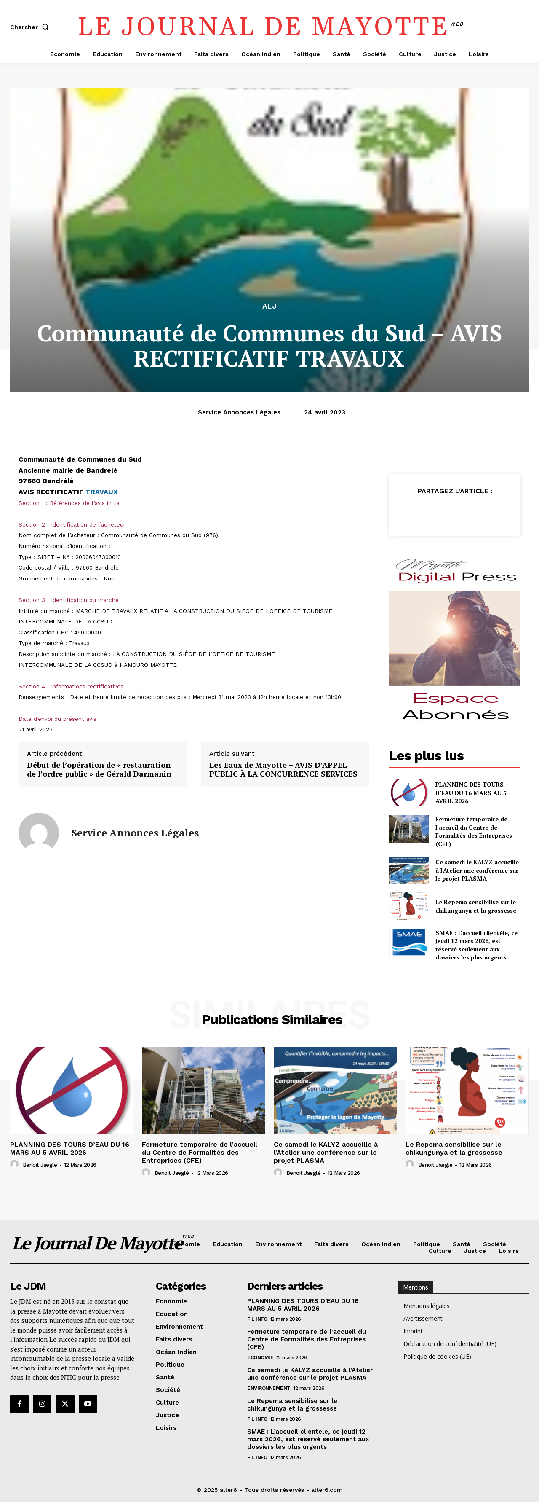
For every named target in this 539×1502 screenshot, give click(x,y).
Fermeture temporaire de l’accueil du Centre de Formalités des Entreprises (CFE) (473, 831)
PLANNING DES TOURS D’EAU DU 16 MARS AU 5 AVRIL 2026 (471, 792)
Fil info (257, 1319)
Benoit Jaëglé (40, 1165)
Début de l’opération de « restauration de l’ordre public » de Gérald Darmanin (99, 769)
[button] (31, 27)
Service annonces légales (239, 412)
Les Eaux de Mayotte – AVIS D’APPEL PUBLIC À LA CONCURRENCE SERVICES (283, 769)
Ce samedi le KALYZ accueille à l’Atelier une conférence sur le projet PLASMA (477, 870)
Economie (260, 1357)
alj (269, 306)
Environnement (269, 1388)
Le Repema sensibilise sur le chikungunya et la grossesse (475, 906)
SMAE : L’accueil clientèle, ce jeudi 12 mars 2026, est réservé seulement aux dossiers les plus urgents (476, 945)
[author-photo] (15, 1164)
